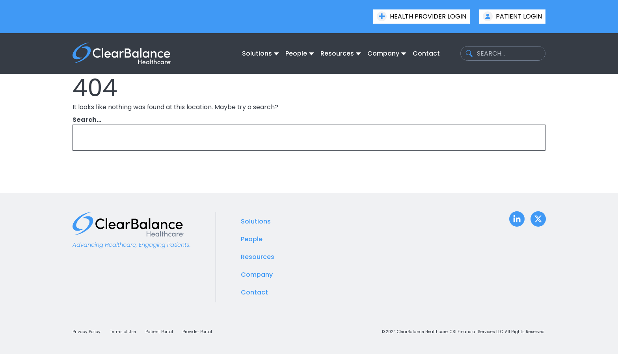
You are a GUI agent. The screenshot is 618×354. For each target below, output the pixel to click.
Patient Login (512, 16)
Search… (87, 119)
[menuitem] (258, 53)
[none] (260, 53)
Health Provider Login (421, 16)
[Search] (527, 138)
